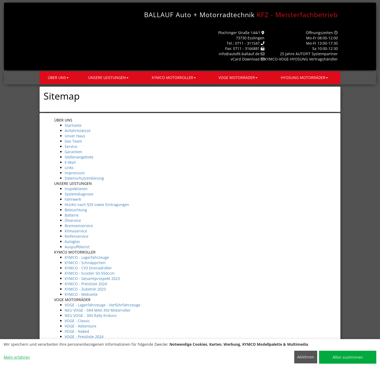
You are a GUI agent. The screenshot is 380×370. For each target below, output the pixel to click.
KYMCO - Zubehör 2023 (85, 289)
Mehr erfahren (17, 357)
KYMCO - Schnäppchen (85, 262)
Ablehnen (305, 356)
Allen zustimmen (347, 357)
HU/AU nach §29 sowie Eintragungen (97, 204)
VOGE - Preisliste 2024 (84, 336)
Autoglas (72, 241)
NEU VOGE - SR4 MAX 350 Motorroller (98, 310)
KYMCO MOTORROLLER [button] (174, 77)
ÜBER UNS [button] (58, 77)
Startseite (73, 125)
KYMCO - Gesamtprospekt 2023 (92, 278)
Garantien (73, 151)
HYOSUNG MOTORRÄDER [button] (304, 77)
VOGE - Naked (77, 331)
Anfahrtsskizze (78, 130)
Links (69, 167)
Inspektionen (76, 188)
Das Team (73, 141)
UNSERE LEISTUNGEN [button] (108, 77)
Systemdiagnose (79, 193)
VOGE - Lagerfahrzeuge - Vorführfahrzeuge (102, 304)
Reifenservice (76, 236)
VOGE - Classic (77, 320)
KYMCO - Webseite (81, 294)
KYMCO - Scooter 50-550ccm (90, 273)
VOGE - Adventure (80, 326)
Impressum (75, 172)
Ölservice (73, 220)
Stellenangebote (79, 157)
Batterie (72, 215)
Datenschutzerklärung (84, 178)
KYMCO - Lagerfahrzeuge (87, 257)
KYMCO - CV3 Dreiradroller (88, 267)
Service (71, 146)
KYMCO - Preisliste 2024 (86, 283)
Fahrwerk (73, 199)
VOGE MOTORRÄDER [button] (238, 77)
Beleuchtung (76, 209)
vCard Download (245, 59)
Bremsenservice (79, 225)
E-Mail (70, 162)
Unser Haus (75, 135)
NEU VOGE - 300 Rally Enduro (90, 315)
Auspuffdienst (77, 246)
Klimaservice (76, 230)
